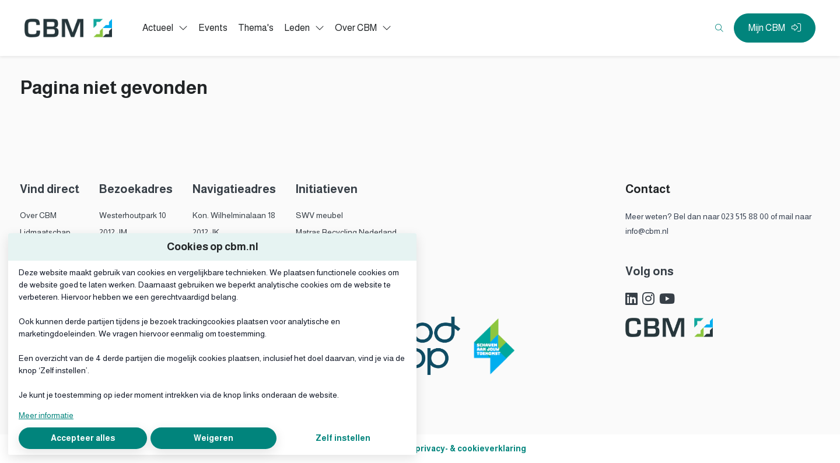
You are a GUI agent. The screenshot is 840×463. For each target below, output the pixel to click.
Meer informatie (46, 415)
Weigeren (213, 438)
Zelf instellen (343, 438)
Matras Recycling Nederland (346, 232)
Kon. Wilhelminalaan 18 (233, 215)
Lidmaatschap (45, 232)
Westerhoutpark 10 (132, 215)
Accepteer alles (83, 438)
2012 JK (205, 232)
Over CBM (38, 215)
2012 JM (113, 232)
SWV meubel (319, 215)
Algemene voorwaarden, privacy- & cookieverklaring (420, 448)
